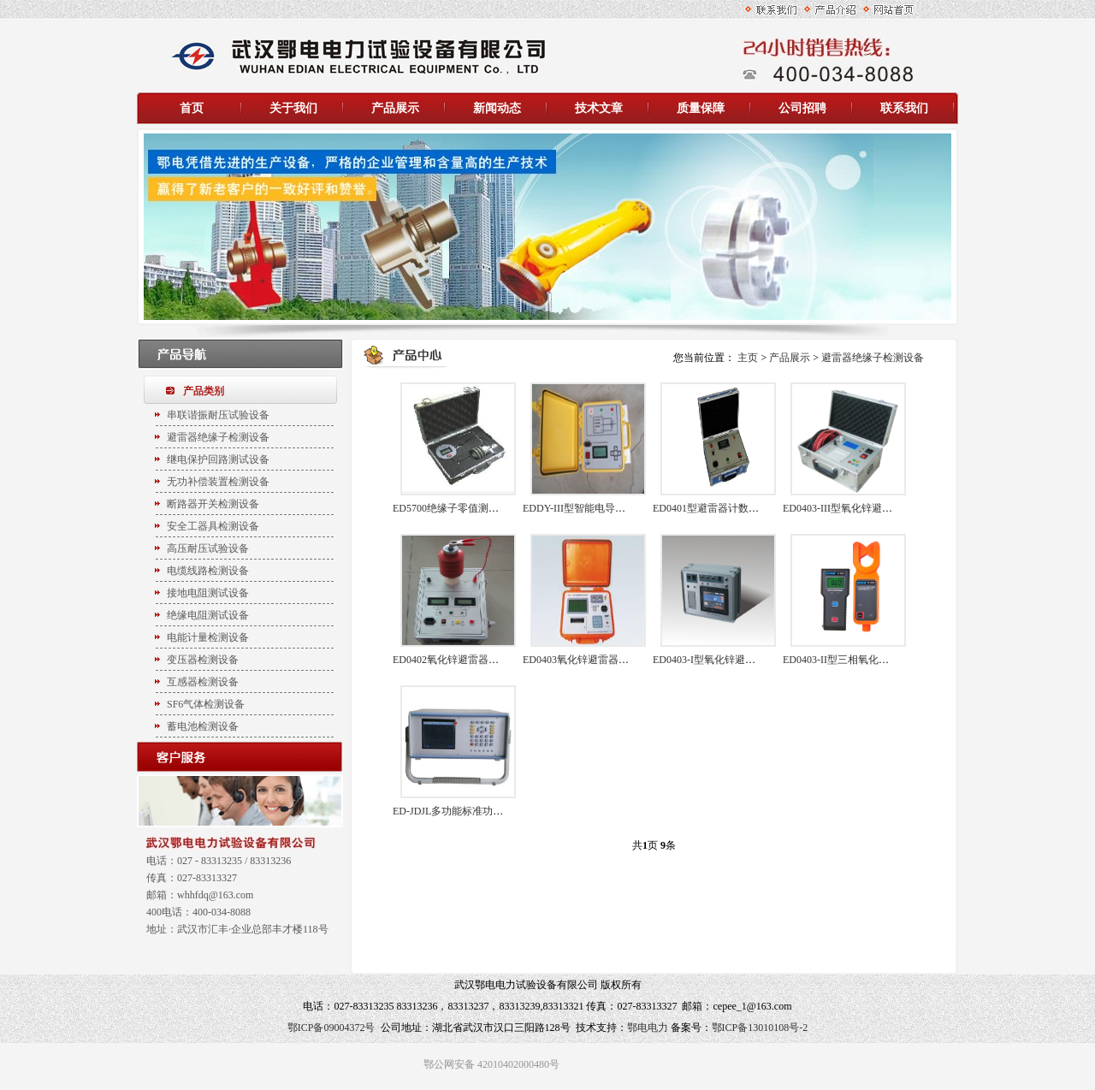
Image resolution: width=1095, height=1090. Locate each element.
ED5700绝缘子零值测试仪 (451, 508)
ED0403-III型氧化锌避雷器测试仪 (858, 508)
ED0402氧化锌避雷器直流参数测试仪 (476, 660)
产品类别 (203, 391)
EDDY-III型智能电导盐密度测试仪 (600, 508)
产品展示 (789, 358)
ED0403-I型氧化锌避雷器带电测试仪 (735, 660)
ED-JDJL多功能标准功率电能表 (463, 811)
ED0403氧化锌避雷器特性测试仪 (596, 660)
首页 (192, 108)
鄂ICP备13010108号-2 (760, 1028)
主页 (747, 358)
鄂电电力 (647, 1028)
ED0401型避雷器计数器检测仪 (721, 508)
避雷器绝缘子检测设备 (872, 358)
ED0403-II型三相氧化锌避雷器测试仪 (866, 660)
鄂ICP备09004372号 (331, 1028)
